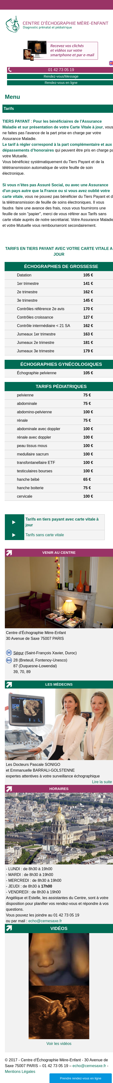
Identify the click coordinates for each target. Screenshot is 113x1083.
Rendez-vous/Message (61, 76)
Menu (12, 97)
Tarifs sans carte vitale (44, 535)
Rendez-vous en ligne (61, 83)
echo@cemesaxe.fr (45, 921)
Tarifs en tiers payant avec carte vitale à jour (61, 522)
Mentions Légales (20, 1072)
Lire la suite (102, 782)
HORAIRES (58, 789)
